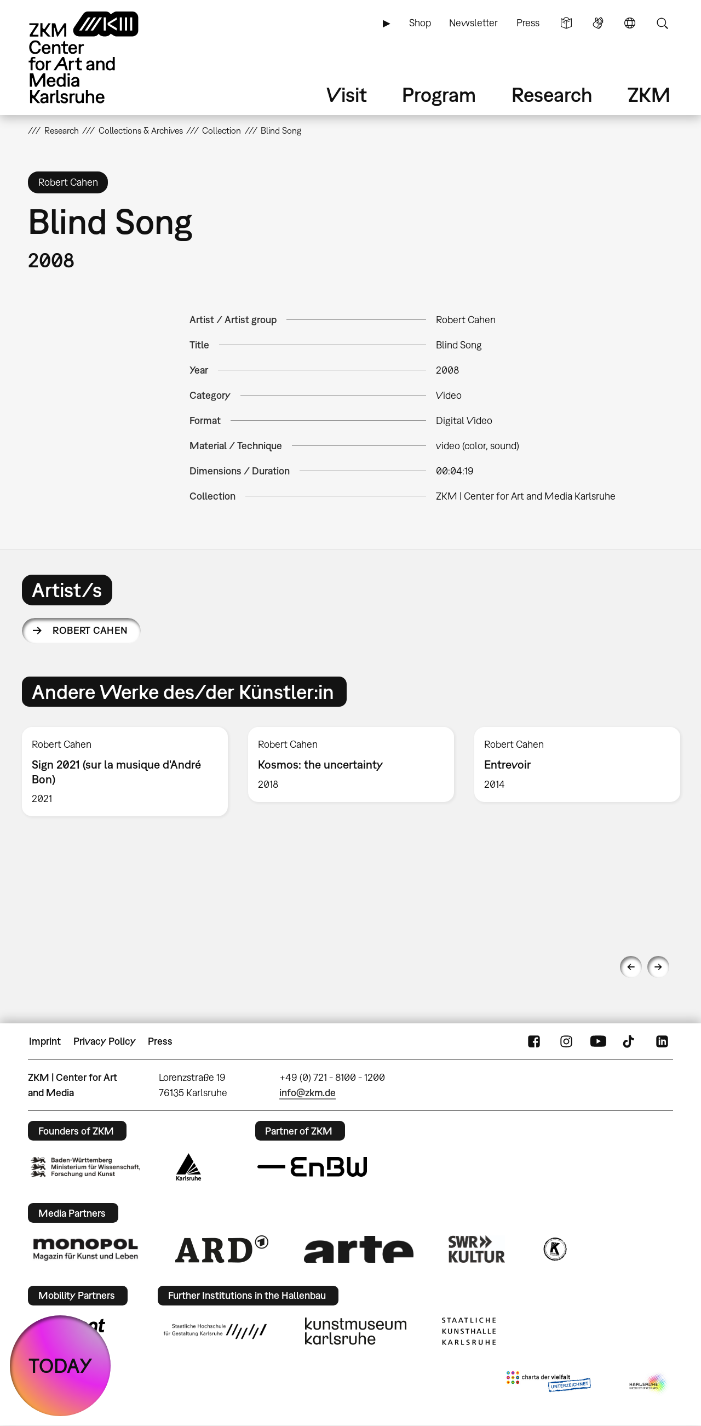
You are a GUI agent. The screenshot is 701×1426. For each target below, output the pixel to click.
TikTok (630, 1041)
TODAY (60, 1365)
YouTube (598, 1041)
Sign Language (598, 23)
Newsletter (473, 22)
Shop (420, 22)
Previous (631, 967)
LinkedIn (662, 1041)
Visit (346, 94)
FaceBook (534, 1041)
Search (662, 23)
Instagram (566, 1041)
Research (552, 94)
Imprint (45, 1041)
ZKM (649, 94)
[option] (125, 771)
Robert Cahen (90, 630)
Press (527, 22)
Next (658, 967)
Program (439, 94)
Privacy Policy (104, 1041)
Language (630, 23)
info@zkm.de (307, 1092)
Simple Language (566, 23)
